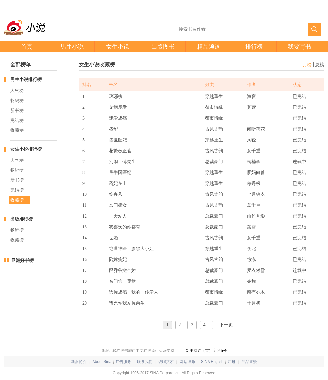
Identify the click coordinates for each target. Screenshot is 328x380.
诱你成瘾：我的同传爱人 (133, 292)
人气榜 (17, 90)
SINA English (212, 362)
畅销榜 (17, 100)
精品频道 (208, 47)
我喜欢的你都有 (124, 227)
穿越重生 (214, 96)
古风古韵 (214, 129)
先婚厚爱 (118, 107)
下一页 (226, 324)
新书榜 (17, 110)
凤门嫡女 (118, 205)
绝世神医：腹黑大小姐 (131, 248)
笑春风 (115, 194)
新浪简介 (78, 362)
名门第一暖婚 (122, 281)
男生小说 (72, 47)
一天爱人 (118, 216)
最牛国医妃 (120, 172)
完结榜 (17, 120)
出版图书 (163, 47)
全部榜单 (20, 64)
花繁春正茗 (120, 150)
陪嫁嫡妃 (118, 259)
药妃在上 (118, 183)
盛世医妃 (118, 140)
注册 (231, 362)
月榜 (307, 64)
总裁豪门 (214, 161)
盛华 (113, 129)
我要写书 (299, 47)
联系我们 (144, 362)
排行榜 (254, 47)
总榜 (319, 64)
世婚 (113, 237)
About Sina (102, 362)
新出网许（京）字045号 (206, 350)
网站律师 (187, 362)
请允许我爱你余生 (127, 303)
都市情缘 (214, 107)
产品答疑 (249, 362)
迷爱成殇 (118, 118)
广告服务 (123, 362)
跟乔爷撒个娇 (122, 270)
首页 (26, 47)
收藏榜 (17, 130)
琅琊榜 (115, 96)
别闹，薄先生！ (124, 161)
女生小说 (117, 47)
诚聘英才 (166, 362)
